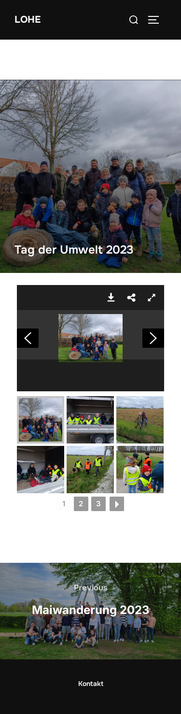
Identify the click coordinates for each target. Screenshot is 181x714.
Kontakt (90, 683)
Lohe (27, 20)
